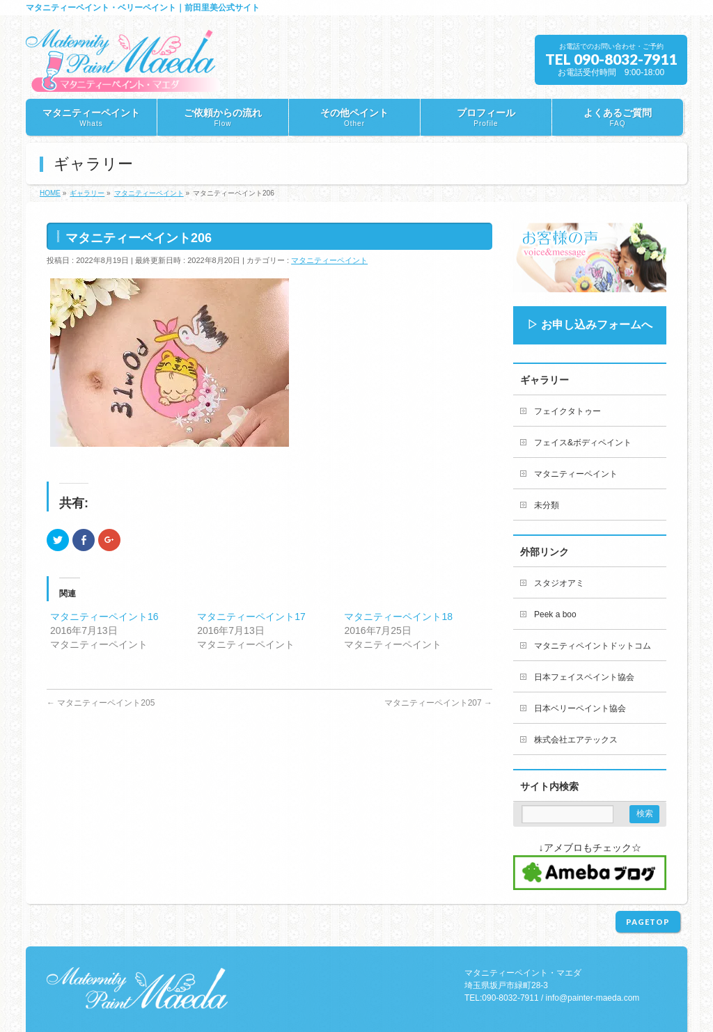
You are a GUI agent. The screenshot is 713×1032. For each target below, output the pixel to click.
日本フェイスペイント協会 (584, 677)
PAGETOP (648, 921)
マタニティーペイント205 (101, 703)
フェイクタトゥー (567, 411)
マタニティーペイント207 (438, 703)
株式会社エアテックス (576, 740)
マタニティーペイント (329, 260)
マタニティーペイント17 (251, 616)
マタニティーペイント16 (104, 616)
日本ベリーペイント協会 (580, 708)
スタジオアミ (559, 583)
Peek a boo (555, 614)
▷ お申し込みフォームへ (589, 325)
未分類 (546, 505)
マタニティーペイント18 (398, 616)
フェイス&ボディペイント (583, 442)
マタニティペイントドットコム (592, 646)
